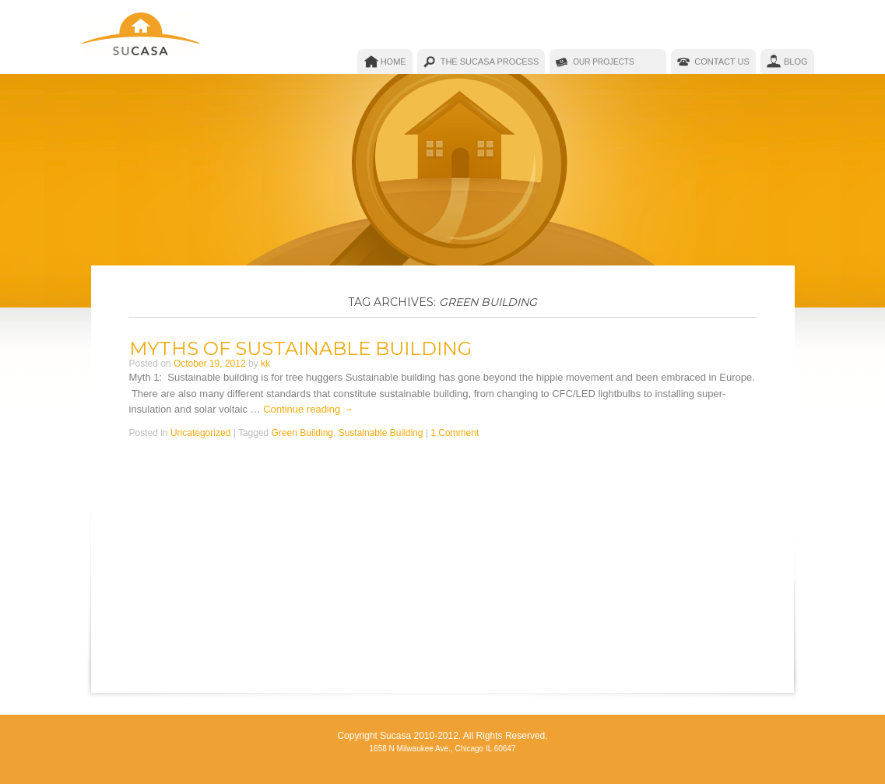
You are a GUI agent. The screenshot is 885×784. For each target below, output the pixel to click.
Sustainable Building (381, 432)
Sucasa (142, 37)
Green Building (302, 432)
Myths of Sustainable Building (300, 348)
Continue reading (308, 409)
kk (265, 363)
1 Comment (454, 432)
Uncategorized (200, 432)
